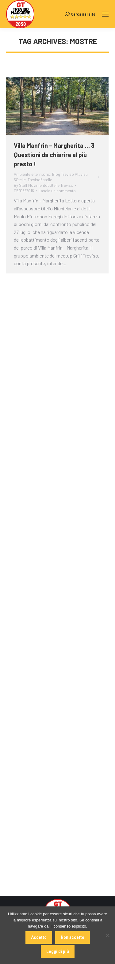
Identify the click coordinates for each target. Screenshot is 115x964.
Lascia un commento (57, 190)
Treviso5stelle (40, 179)
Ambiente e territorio (32, 174)
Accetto (39, 937)
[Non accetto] (107, 935)
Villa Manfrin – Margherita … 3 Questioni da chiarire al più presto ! (54, 155)
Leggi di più (57, 951)
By (43, 185)
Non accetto (72, 937)
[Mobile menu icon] (105, 14)
